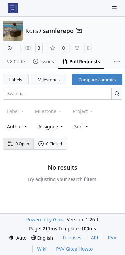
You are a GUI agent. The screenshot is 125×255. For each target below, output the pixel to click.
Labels (15, 80)
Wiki (42, 249)
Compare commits (97, 80)
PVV (112, 237)
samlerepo (58, 30)
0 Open (18, 144)
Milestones (49, 80)
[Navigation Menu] (115, 8)
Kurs (31, 30)
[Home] (12, 8)
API (94, 237)
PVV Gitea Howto (74, 249)
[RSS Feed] (10, 48)
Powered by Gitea (45, 219)
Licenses (72, 237)
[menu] (82, 126)
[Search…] (116, 93)
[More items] (117, 61)
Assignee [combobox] (51, 126)
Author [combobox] (17, 126)
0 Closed (50, 144)
